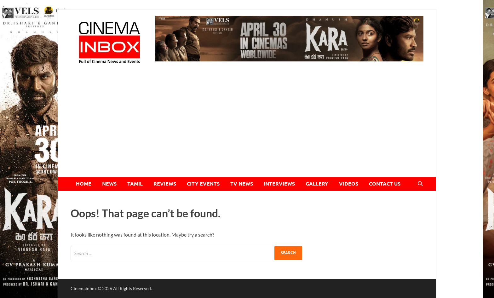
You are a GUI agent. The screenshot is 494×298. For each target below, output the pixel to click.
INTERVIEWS (279, 184)
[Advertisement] (247, 129)
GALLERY (317, 184)
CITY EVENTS (203, 184)
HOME (83, 184)
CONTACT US (384, 184)
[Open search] (420, 184)
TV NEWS (241, 184)
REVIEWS (164, 184)
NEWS (109, 184)
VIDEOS (348, 184)
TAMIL (135, 184)
